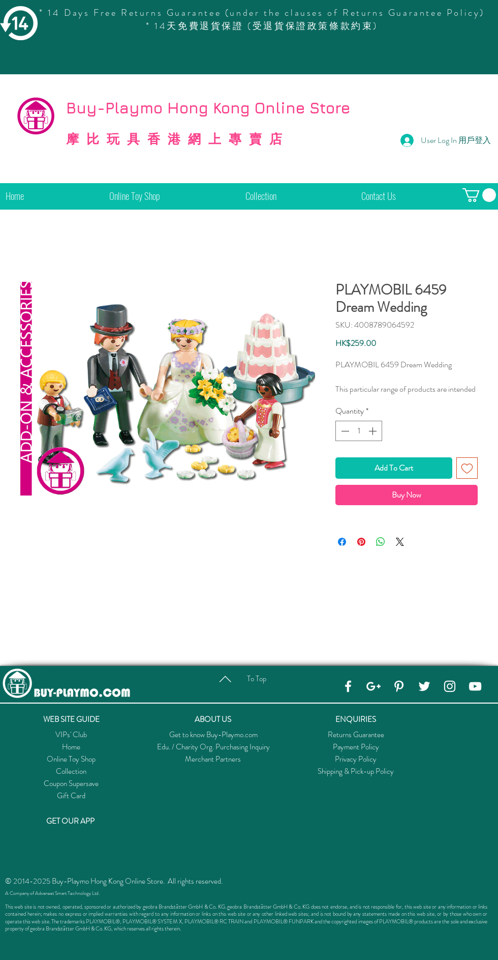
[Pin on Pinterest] (361, 542)
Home (71, 746)
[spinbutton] (358, 431)
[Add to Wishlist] (467, 468)
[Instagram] (449, 686)
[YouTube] (475, 686)
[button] (479, 195)
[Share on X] (400, 542)
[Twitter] (424, 686)
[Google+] (373, 686)
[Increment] (373, 431)
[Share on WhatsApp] (381, 542)
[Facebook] (348, 686)
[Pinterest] (399, 686)
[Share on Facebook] (342, 542)
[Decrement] (344, 431)
